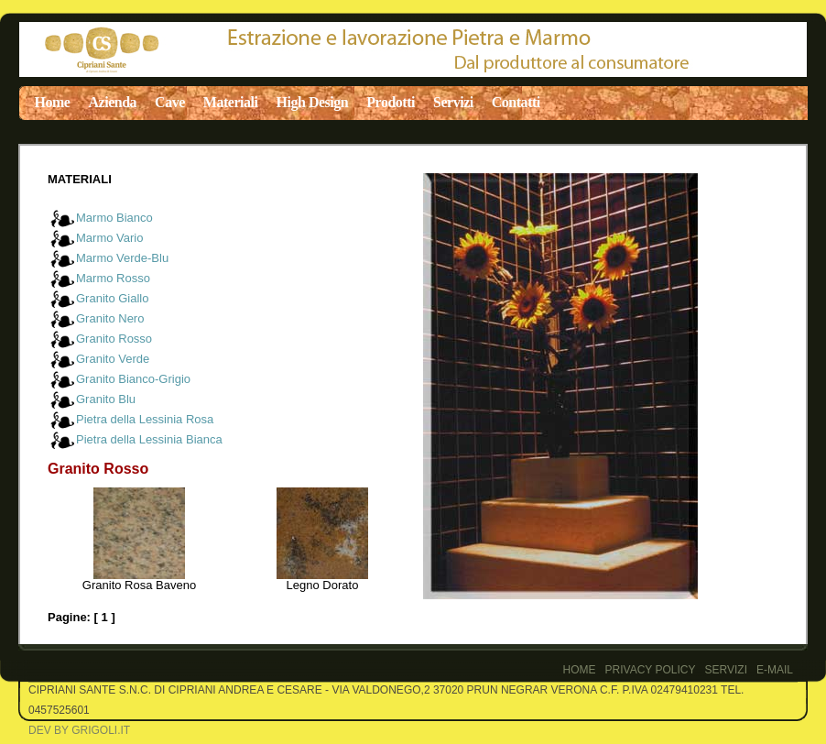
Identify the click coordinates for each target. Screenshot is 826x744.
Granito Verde (112, 359)
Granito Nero (110, 318)
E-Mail (774, 669)
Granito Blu (106, 399)
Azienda (112, 102)
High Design (313, 102)
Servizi (453, 102)
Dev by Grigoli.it (79, 730)
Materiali (230, 102)
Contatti (516, 102)
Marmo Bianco (114, 217)
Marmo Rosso (113, 278)
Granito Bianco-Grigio (133, 379)
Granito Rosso (114, 338)
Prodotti (390, 102)
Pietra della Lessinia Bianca (149, 439)
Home (53, 102)
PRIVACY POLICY (650, 669)
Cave (170, 102)
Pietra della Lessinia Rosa (144, 419)
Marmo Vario (109, 238)
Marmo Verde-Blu (122, 258)
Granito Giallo (112, 298)
